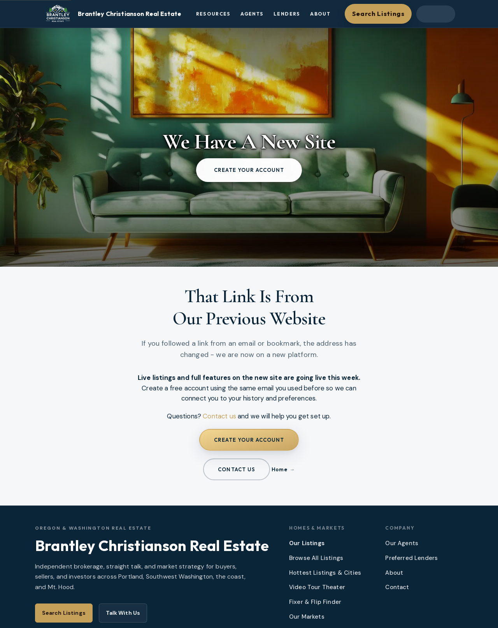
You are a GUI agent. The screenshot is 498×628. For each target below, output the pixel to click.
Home (279, 469)
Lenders (287, 14)
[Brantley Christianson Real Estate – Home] (112, 14)
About (320, 14)
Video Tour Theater (317, 587)
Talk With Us (123, 612)
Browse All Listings (316, 558)
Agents (251, 14)
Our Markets (306, 617)
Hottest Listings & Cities (325, 573)
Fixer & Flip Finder (315, 602)
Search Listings (378, 13)
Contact (397, 587)
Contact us (219, 416)
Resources (213, 14)
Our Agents (401, 543)
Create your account (249, 170)
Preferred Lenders (411, 558)
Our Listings (306, 543)
